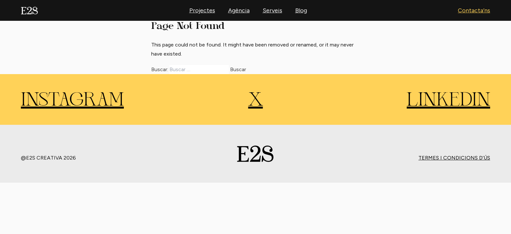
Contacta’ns (474, 10)
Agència (239, 10)
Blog (301, 10)
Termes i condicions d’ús (454, 158)
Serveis (272, 10)
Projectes (202, 10)
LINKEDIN (448, 100)
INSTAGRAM (72, 100)
